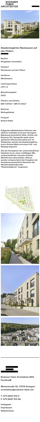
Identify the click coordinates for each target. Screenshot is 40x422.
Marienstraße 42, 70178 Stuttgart (18, 386)
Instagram (6, 404)
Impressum (6, 407)
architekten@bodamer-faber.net (17, 389)
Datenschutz (7, 411)
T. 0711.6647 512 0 (10, 396)
